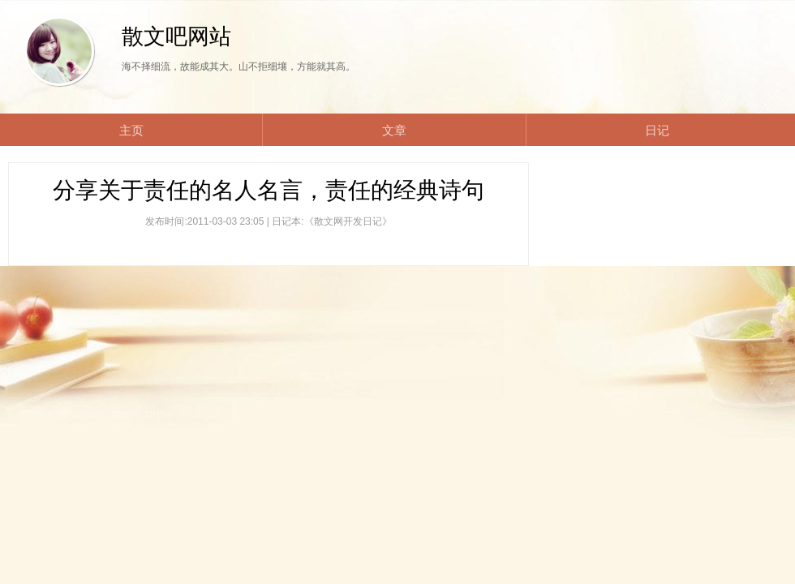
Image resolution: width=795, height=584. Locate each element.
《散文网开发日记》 (348, 221)
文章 (394, 130)
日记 (657, 130)
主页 (131, 130)
